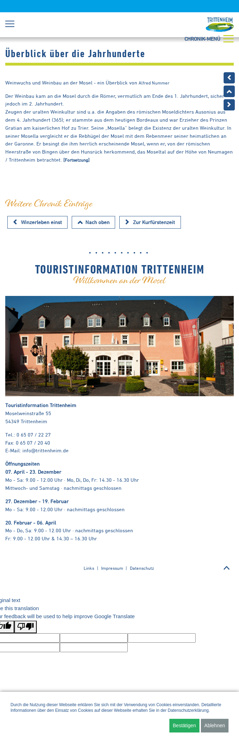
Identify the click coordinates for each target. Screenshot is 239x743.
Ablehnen (214, 725)
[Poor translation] (25, 627)
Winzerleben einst (41, 222)
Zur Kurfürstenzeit (154, 222)
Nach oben (97, 222)
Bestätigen (184, 725)
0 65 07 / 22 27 (33, 435)
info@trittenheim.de (45, 450)
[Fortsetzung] (76, 160)
